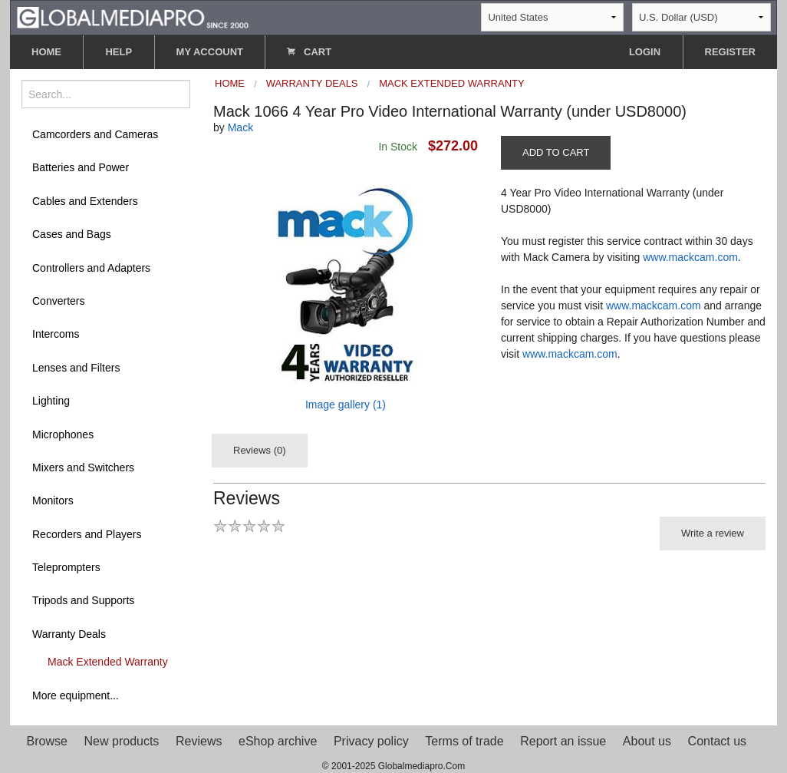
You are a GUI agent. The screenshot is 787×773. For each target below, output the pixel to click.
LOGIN (644, 52)
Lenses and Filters (76, 368)
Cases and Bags (71, 234)
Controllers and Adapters (91, 268)
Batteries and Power (80, 167)
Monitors (53, 500)
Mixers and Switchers (83, 467)
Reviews (199, 741)
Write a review (712, 533)
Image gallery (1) (345, 404)
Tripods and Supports (83, 600)
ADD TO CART (555, 152)
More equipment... (75, 695)
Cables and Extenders (85, 201)
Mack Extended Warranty (108, 662)
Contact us (717, 741)
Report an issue (563, 741)
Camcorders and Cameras (95, 134)
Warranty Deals (69, 634)
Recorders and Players (86, 534)
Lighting (51, 401)
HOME (46, 52)
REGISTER (730, 52)
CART (309, 52)
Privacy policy (371, 741)
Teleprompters (66, 567)
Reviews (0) (259, 450)
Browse (47, 741)
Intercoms (55, 334)
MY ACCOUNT (209, 52)
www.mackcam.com (690, 257)
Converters (58, 301)
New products (122, 741)
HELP (118, 52)
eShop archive (278, 741)
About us (647, 741)
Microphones (63, 434)
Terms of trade (464, 741)
